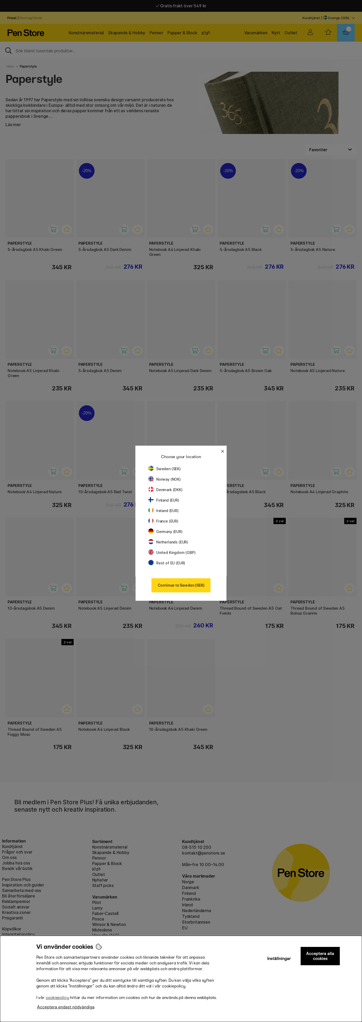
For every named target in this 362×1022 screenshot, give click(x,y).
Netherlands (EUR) (168, 542)
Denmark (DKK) (165, 489)
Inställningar (279, 958)
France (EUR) (163, 521)
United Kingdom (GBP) (171, 552)
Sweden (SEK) (164, 469)
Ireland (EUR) (163, 510)
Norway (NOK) (164, 479)
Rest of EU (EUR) (166, 563)
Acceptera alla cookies (320, 956)
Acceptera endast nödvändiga (66, 1006)
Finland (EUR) (163, 500)
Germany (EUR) (165, 531)
